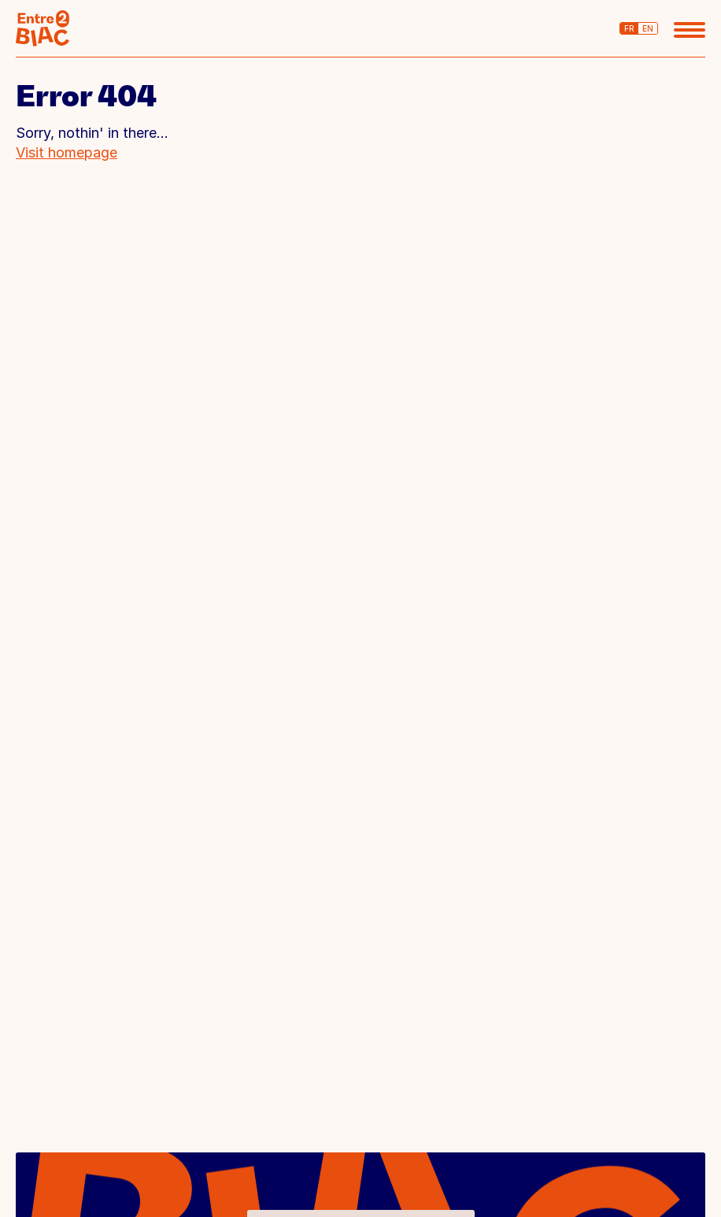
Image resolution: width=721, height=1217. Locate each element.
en (647, 28)
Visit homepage (66, 152)
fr (629, 28)
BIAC (42, 28)
